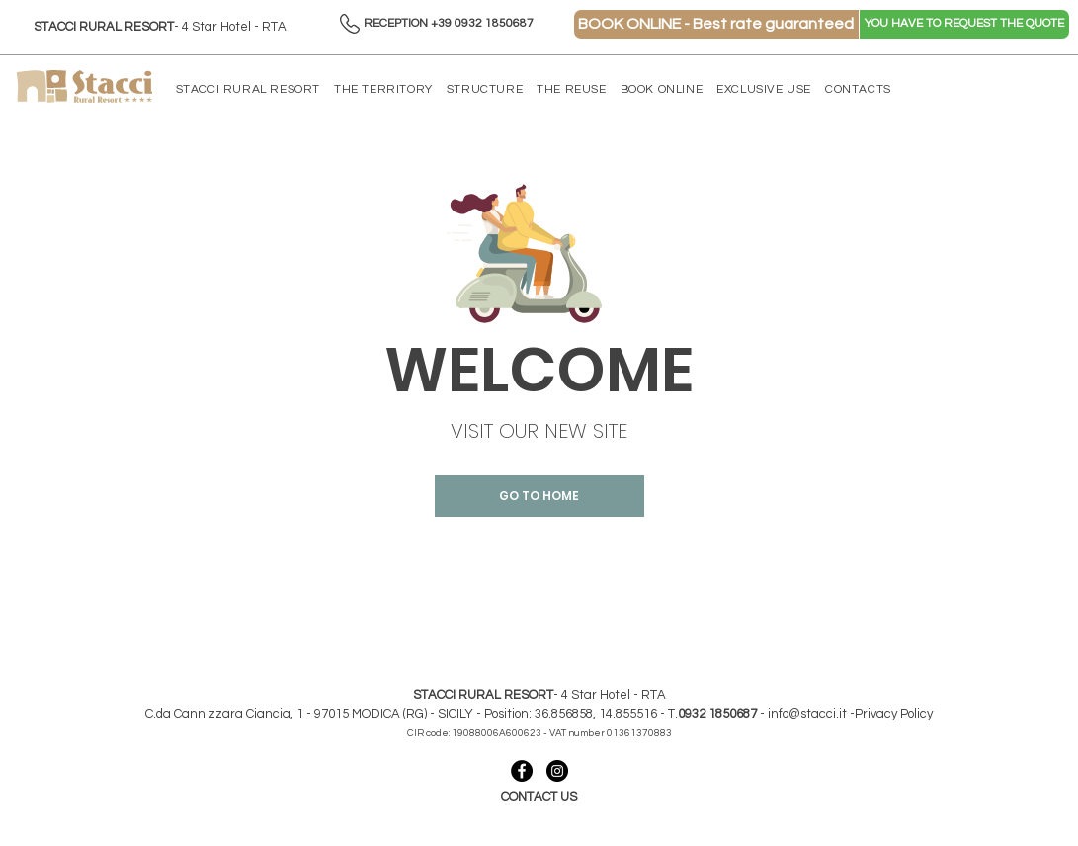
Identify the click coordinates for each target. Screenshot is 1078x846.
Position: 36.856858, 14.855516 (572, 713)
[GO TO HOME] (539, 496)
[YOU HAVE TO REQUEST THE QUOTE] (964, 24)
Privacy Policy (894, 713)
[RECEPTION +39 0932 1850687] (449, 24)
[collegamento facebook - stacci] (522, 771)
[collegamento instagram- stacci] (557, 771)
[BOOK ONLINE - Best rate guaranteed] (716, 24)
